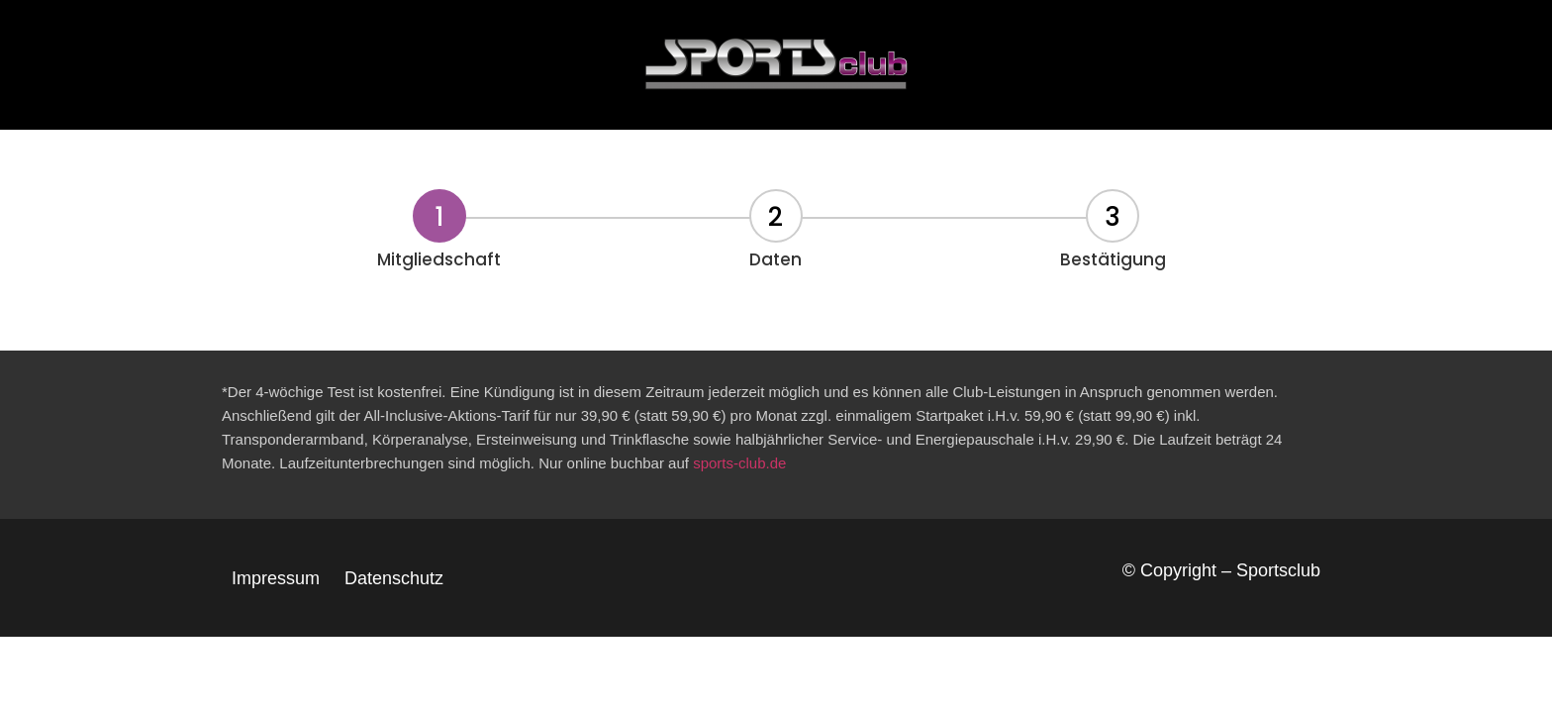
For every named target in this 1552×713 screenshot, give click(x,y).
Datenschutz (393, 578)
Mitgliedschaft (439, 259)
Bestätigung (1113, 259)
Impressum (276, 578)
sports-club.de (739, 463)
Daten (775, 259)
